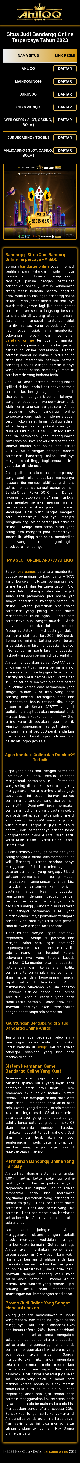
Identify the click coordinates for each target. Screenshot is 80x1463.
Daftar (65, 68)
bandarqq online (56, 1451)
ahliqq (42, 1047)
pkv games (27, 572)
